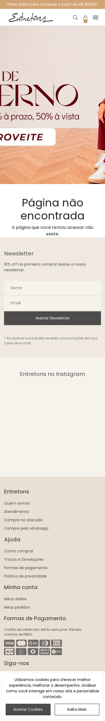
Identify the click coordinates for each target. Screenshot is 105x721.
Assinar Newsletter (53, 318)
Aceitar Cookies (28, 709)
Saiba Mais (77, 709)
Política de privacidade (25, 576)
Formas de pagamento (26, 567)
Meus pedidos (17, 607)
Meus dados (15, 599)
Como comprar (18, 551)
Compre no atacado (23, 520)
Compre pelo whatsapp (26, 528)
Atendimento (16, 511)
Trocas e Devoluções (24, 559)
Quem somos (17, 503)
